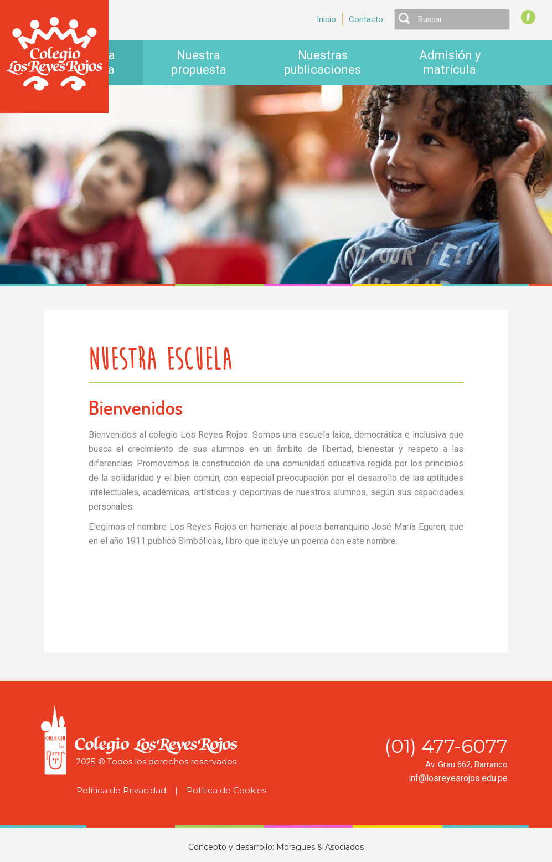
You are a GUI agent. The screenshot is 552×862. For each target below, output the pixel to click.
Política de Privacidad (121, 791)
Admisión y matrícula (450, 62)
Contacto (366, 19)
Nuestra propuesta (198, 62)
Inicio (326, 19)
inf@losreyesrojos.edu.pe (458, 778)
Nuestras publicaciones (322, 62)
